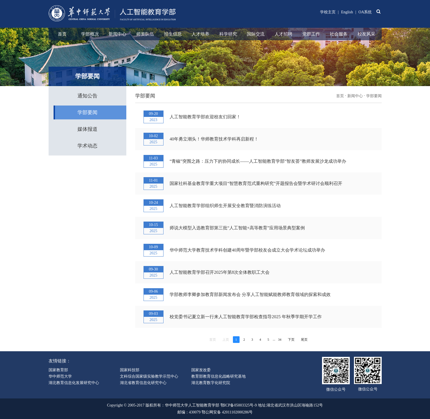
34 (279, 340)
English (347, 12)
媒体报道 (87, 129)
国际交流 (256, 34)
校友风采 (366, 34)
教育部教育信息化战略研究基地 (218, 376)
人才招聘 (283, 34)
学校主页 (328, 12)
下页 (291, 340)
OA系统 (365, 12)
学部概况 (90, 34)
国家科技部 (129, 370)
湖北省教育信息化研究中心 (143, 383)
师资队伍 (145, 34)
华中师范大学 (60, 376)
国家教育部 (58, 370)
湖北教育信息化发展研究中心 (74, 383)
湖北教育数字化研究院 (210, 383)
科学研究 (228, 34)
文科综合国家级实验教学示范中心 (149, 376)
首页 (62, 34)
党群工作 (311, 34)
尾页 (304, 340)
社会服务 (339, 34)
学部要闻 (87, 112)
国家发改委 (201, 370)
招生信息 (173, 34)
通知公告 (87, 96)
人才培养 (200, 34)
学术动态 (87, 146)
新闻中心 (117, 34)
